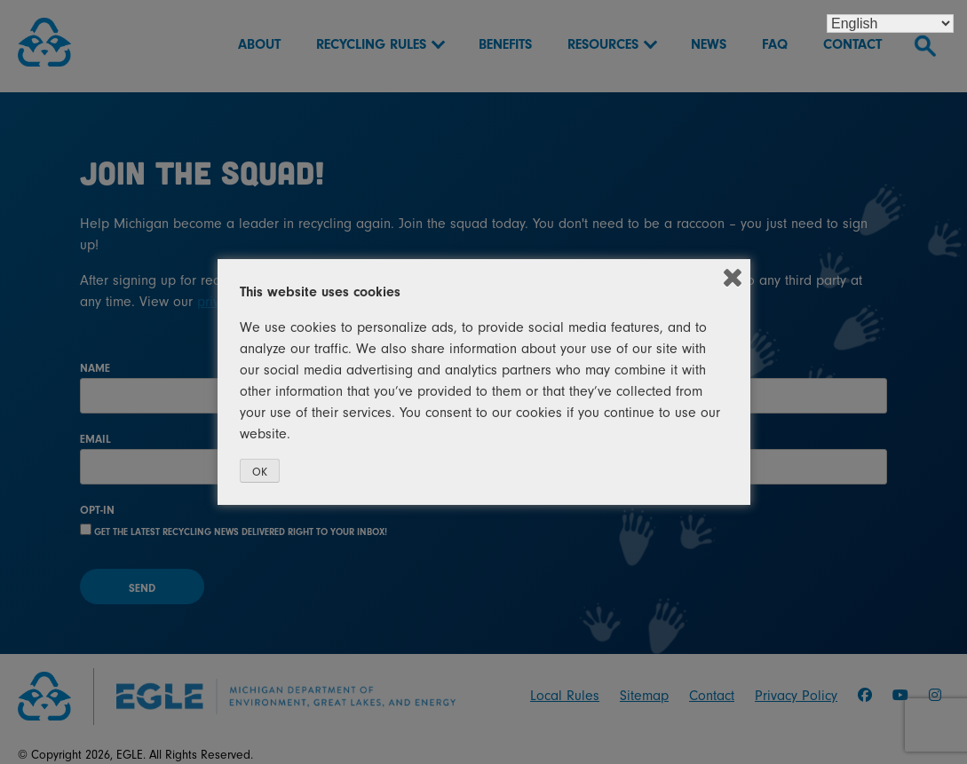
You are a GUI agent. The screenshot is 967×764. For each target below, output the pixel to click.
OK (259, 471)
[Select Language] (890, 23)
